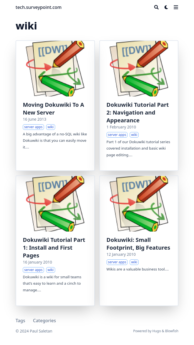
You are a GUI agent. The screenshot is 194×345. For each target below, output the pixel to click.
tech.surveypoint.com (39, 7)
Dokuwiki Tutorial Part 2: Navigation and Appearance (138, 112)
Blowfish (171, 331)
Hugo (156, 331)
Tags (20, 320)
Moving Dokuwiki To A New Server (53, 108)
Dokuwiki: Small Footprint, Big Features (138, 243)
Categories (44, 320)
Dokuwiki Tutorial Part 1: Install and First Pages (54, 247)
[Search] (156, 7)
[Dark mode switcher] (166, 7)
